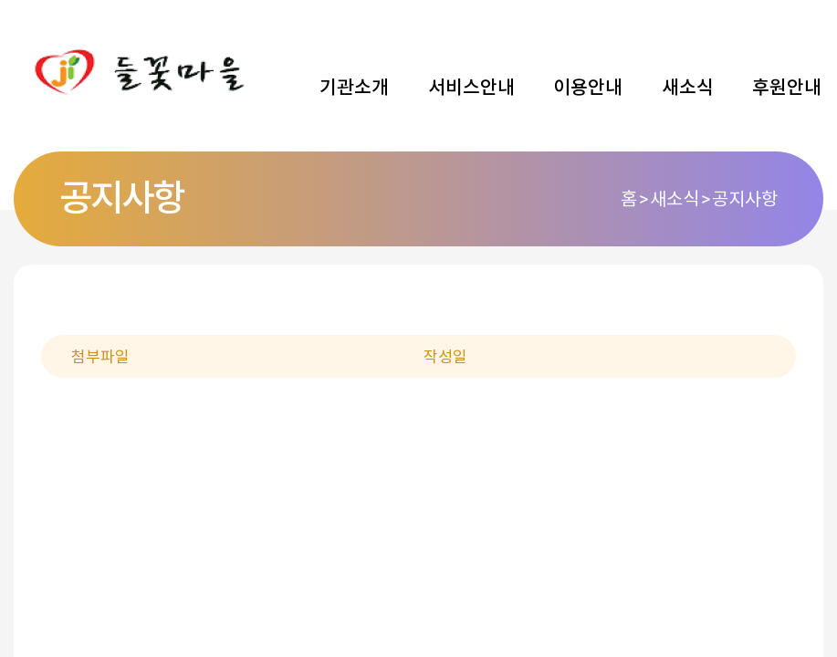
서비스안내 (471, 88)
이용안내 (588, 88)
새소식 (688, 88)
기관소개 (354, 88)
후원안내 (786, 88)
